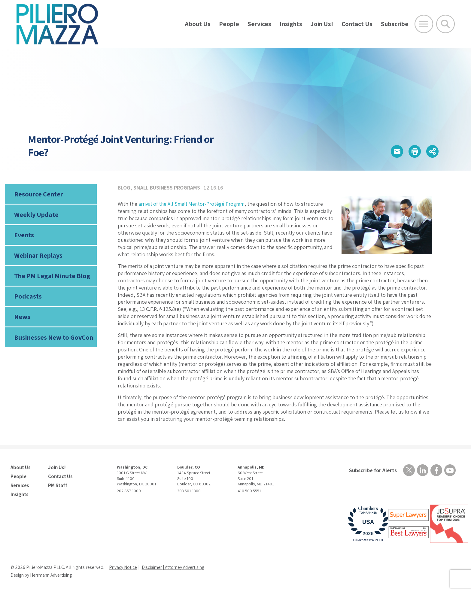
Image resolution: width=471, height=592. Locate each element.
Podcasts (27, 298)
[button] (394, 151)
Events (24, 236)
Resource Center (38, 194)
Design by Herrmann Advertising (44, 574)
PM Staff (57, 485)
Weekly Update (36, 215)
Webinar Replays (38, 257)
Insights (291, 24)
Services (259, 24)
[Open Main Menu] (424, 24)
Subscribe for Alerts (372, 470)
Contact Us (357, 24)
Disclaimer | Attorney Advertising (176, 566)
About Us (198, 24)
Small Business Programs (167, 187)
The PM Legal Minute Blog (52, 277)
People (229, 24)
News (22, 319)
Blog (124, 187)
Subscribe (395, 24)
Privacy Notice (123, 566)
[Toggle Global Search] (445, 24)
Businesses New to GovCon (53, 340)
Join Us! (322, 24)
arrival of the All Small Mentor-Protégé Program (193, 203)
